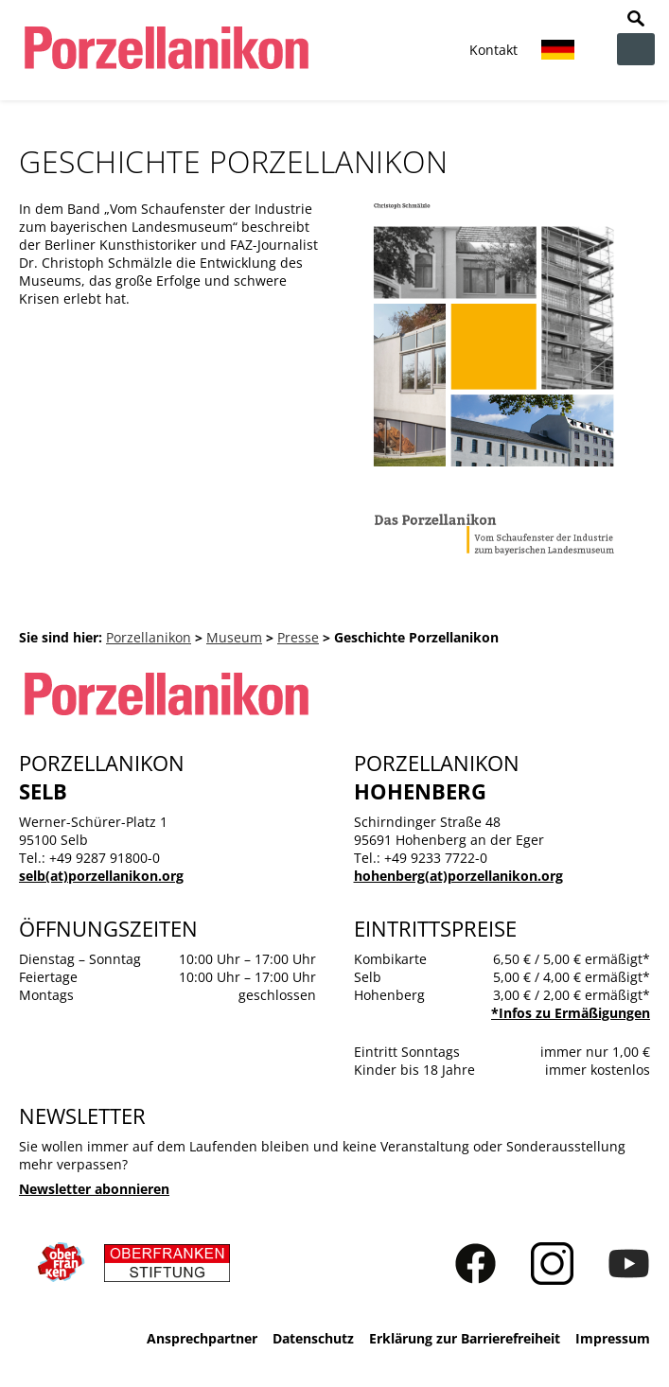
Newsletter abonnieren (94, 1189)
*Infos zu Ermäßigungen (570, 1013)
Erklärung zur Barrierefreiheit (464, 1338)
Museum (234, 637)
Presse (298, 637)
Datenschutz (313, 1338)
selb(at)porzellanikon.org (101, 876)
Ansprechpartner (202, 1338)
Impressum (612, 1338)
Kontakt (493, 50)
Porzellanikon (148, 637)
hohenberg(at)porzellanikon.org (458, 876)
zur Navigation (636, 49)
